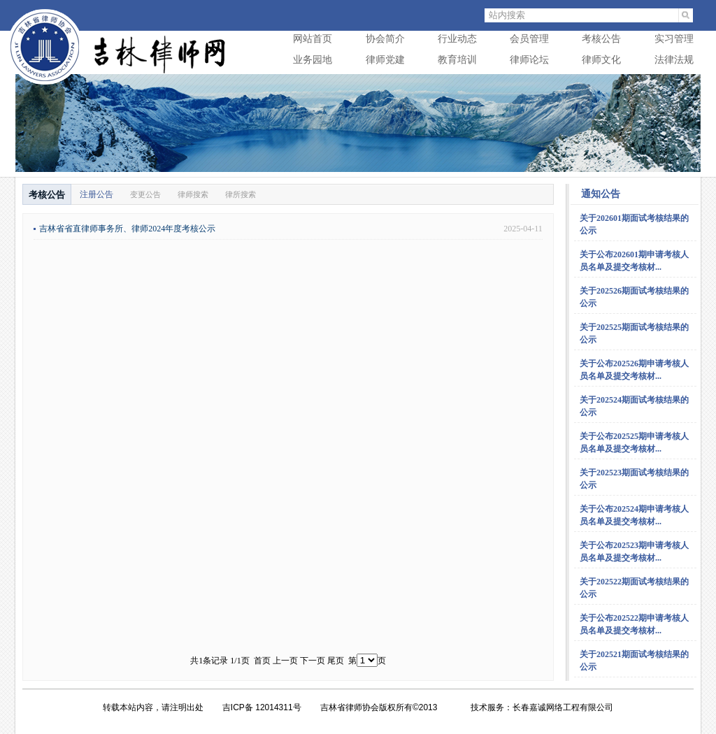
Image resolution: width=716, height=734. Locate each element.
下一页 (312, 660)
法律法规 (674, 60)
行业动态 (457, 39)
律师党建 (385, 60)
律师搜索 (193, 194)
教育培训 (457, 60)
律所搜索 (240, 194)
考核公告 (601, 39)
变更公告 (145, 194)
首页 (262, 660)
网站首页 (312, 39)
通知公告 (600, 194)
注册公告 (96, 194)
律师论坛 (529, 60)
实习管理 (674, 39)
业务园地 (312, 60)
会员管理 (529, 39)
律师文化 (601, 60)
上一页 (285, 660)
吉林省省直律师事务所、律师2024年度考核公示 (127, 228)
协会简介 (385, 39)
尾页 (335, 660)
